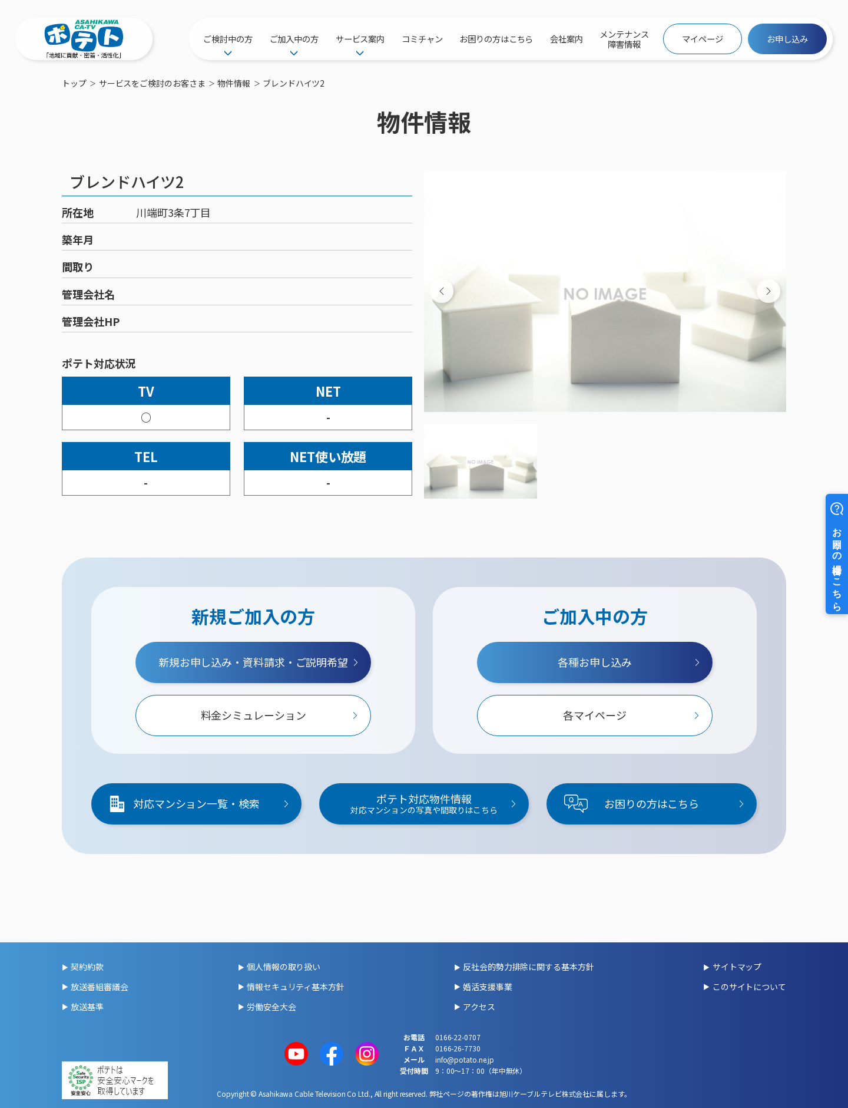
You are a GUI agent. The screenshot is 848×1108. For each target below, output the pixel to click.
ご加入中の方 (294, 38)
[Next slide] (768, 291)
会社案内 (566, 38)
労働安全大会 (271, 1007)
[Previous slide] (441, 291)
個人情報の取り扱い (283, 966)
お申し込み (787, 38)
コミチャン (422, 38)
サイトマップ (737, 966)
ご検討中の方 (227, 38)
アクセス (479, 1007)
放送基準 (87, 1007)
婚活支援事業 (487, 986)
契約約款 (87, 966)
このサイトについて (749, 986)
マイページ (702, 38)
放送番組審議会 (99, 986)
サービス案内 (360, 38)
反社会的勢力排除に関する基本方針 (528, 966)
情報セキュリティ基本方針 (295, 986)
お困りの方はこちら (496, 38)
